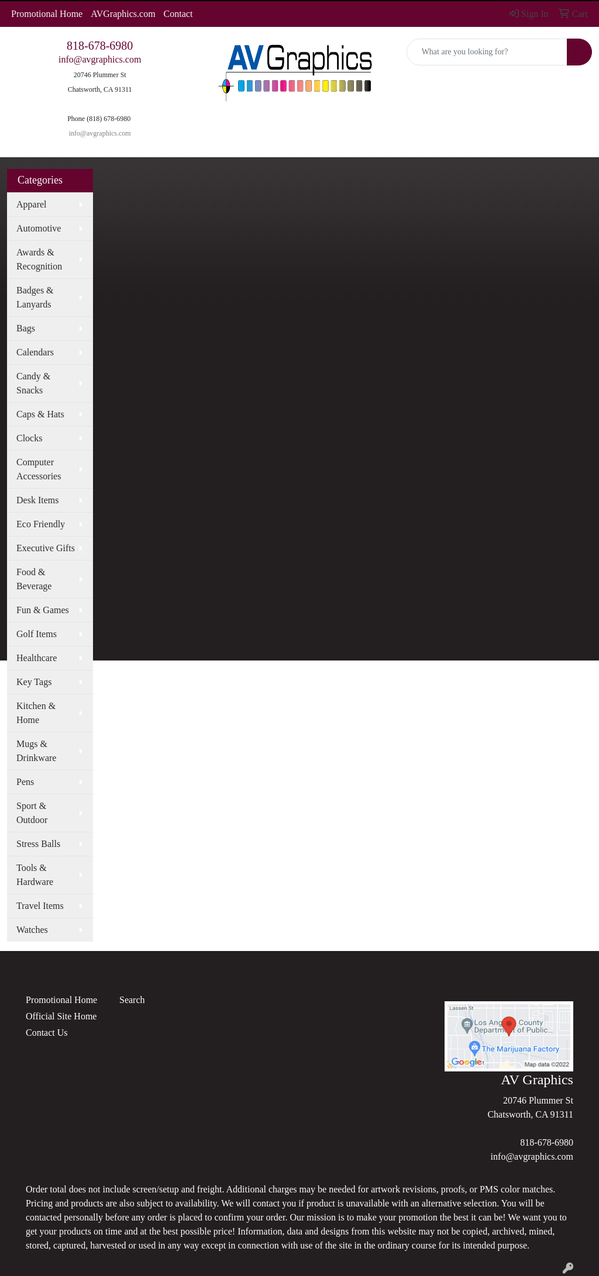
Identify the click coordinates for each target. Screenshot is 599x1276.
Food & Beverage (33, 579)
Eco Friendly (40, 524)
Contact (178, 14)
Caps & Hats (40, 414)
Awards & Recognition (39, 259)
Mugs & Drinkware (36, 751)
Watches (32, 930)
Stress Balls (38, 844)
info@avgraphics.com (99, 59)
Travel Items (40, 906)
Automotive (38, 228)
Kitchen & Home (36, 713)
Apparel (31, 204)
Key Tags (33, 682)
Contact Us (47, 1033)
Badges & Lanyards (35, 297)
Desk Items (37, 500)
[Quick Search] (487, 52)
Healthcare (36, 658)
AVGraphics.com (123, 14)
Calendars (35, 352)
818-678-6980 (100, 45)
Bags (25, 328)
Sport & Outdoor (31, 813)
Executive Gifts (45, 548)
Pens (25, 782)
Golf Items (36, 634)
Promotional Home (46, 14)
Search (132, 1000)
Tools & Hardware (34, 875)
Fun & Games (42, 610)
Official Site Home (61, 1016)
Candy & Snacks (33, 383)
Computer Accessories (38, 469)
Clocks (29, 438)
